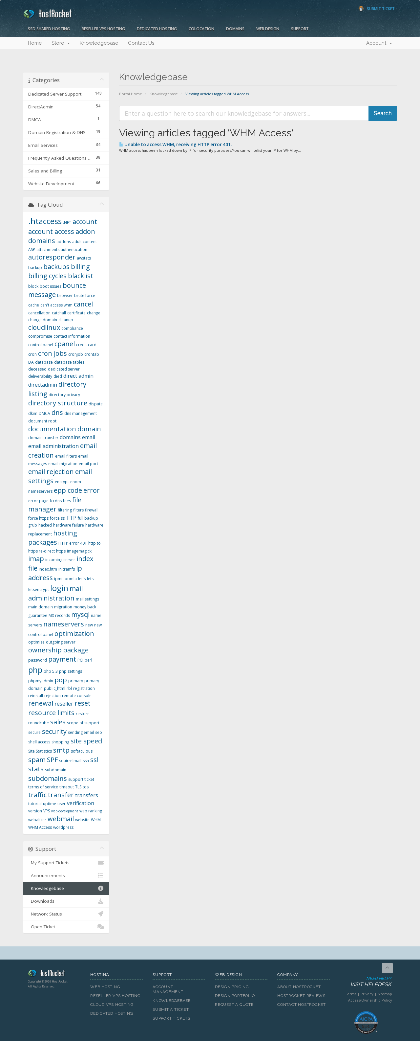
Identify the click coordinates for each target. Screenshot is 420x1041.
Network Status (66, 914)
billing (80, 266)
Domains (235, 29)
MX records (59, 615)
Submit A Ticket (171, 1009)
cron (32, 354)
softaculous (82, 751)
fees (67, 501)
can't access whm (56, 305)
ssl (94, 759)
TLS (78, 787)
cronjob (75, 354)
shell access (39, 742)
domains (70, 437)
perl (88, 660)
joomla (70, 578)
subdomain (55, 770)
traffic (37, 794)
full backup (88, 518)
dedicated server (64, 369)
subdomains (47, 778)
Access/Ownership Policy (370, 1000)
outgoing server (60, 642)
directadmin (42, 384)
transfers (86, 795)
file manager (54, 504)
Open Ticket (66, 927)
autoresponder (51, 257)
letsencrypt (38, 589)
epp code (68, 490)
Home (35, 43)
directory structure (57, 402)
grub (32, 525)
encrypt (62, 482)
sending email (81, 732)
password (37, 660)
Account (379, 43)
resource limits (51, 712)
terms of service (43, 787)
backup (35, 267)
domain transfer (43, 438)
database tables (69, 362)
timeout (66, 787)
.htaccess (45, 220)
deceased (37, 369)
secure (34, 732)
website (82, 820)
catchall (59, 313)
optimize (36, 642)
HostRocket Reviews (301, 995)
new (89, 625)
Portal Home (130, 93)
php (35, 669)
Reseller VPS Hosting (103, 29)
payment (62, 659)
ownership (45, 649)
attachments (47, 249)
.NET (67, 222)
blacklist (80, 275)
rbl (69, 688)
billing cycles (47, 275)
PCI (80, 660)
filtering (65, 510)
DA (31, 362)
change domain (42, 320)
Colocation (201, 29)
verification (80, 803)
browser (65, 295)
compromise (40, 336)
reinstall (35, 695)
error (91, 490)
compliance (72, 328)
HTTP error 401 (72, 543)
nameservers (63, 624)
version (35, 811)
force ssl (58, 518)
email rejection (51, 471)
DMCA (44, 413)
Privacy (367, 993)
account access (51, 231)
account (85, 221)
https (61, 551)
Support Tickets (171, 1018)
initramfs (66, 569)
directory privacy (64, 394)
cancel (83, 304)
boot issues (50, 286)
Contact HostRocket (301, 1004)
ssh (86, 760)
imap (36, 558)
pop (60, 679)
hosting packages (52, 538)
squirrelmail (70, 760)
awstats (84, 258)
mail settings (87, 599)
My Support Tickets (66, 863)
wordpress (63, 827)
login (59, 587)
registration (84, 688)
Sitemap (385, 993)
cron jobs (52, 353)
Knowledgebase (99, 43)
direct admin (78, 375)
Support (300, 29)
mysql (80, 614)
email (88, 437)
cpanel (64, 343)
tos (86, 787)
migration (63, 607)
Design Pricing (232, 986)
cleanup (65, 320)
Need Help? (365, 982)
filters (78, 510)
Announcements (66, 875)
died (57, 376)
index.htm (48, 569)
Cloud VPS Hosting (112, 1004)
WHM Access (40, 827)
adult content (84, 241)
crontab (91, 354)
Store (61, 43)
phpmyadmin (40, 681)
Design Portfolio (235, 995)
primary (75, 681)
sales (58, 721)
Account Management (168, 989)
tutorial (35, 803)
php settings (70, 671)
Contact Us (141, 43)
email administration (53, 446)
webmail (61, 818)
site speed (86, 740)
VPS (46, 811)
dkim (32, 413)
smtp (61, 750)
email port (88, 463)
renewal (40, 703)
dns (57, 412)
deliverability (40, 376)
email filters (66, 456)
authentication (74, 249)
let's (82, 578)
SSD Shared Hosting (49, 29)
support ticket (81, 779)
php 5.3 (51, 671)
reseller (63, 703)
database (44, 362)
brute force (84, 295)
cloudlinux (44, 327)
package (76, 649)
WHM (96, 820)
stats (36, 768)
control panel (40, 345)
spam (37, 759)
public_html (54, 688)
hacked (45, 525)
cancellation (39, 313)
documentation (52, 428)
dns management (80, 413)
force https (38, 518)
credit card (86, 345)
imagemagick (79, 551)
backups (56, 266)
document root (42, 421)
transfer (61, 794)
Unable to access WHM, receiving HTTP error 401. (175, 144)
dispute (96, 404)
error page (38, 501)
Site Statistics (40, 751)
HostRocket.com (54, 974)
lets (90, 578)
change (93, 313)
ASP (31, 249)
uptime (49, 803)
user (61, 803)
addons (63, 241)
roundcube (38, 723)
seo (98, 732)
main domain (40, 607)
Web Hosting (105, 986)
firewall (91, 510)
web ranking (90, 811)
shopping (60, 742)
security (54, 731)
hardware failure (68, 525)
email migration (62, 463)
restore (83, 713)
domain (89, 428)
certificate (76, 313)
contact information (71, 336)
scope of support (83, 723)
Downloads (66, 901)
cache (33, 305)
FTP (71, 517)
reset (82, 703)
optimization (74, 633)
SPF (52, 759)
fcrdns (56, 501)
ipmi (58, 578)
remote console (77, 695)
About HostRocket (299, 986)
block (33, 286)
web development (64, 811)
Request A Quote (234, 1004)
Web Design (267, 29)
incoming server (60, 559)
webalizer (37, 820)
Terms (350, 993)
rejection (52, 695)
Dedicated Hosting (157, 29)
